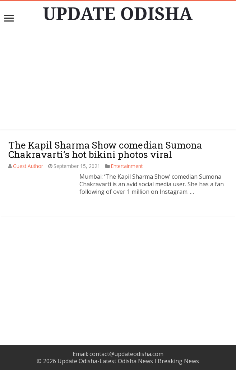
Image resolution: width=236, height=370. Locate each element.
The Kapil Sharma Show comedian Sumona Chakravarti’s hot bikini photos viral (105, 149)
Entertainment (127, 166)
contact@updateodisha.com (126, 354)
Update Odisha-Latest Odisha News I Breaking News (128, 361)
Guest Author (28, 166)
